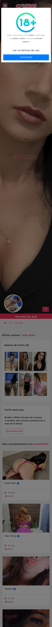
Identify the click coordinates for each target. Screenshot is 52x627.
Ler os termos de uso (26, 50)
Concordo (26, 57)
